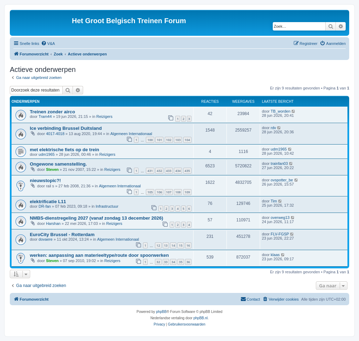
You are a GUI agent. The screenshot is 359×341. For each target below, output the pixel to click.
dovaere (46, 239)
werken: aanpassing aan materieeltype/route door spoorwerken (99, 255)
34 (173, 262)
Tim (274, 201)
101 (159, 140)
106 (159, 192)
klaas (275, 255)
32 (158, 262)
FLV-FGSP (280, 234)
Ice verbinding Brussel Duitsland (66, 128)
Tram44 (45, 116)
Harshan (53, 223)
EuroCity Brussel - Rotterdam (62, 234)
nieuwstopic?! (45, 180)
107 (168, 192)
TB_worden (280, 111)
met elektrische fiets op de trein (64, 149)
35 (180, 262)
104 (187, 140)
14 (173, 245)
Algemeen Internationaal (131, 134)
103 (178, 140)
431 (150, 170)
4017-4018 (55, 134)
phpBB (161, 312)
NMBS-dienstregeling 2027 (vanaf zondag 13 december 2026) (96, 218)
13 (166, 245)
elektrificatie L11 (48, 201)
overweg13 (280, 217)
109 (187, 192)
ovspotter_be (282, 180)
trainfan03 (279, 163)
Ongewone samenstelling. (58, 164)
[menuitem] (48, 43)
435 (187, 170)
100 (150, 140)
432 (159, 170)
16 (188, 245)
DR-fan (45, 206)
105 (150, 192)
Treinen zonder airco (52, 111)
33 (166, 262)
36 (188, 262)
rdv (273, 128)
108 (178, 192)
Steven (52, 169)
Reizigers (104, 116)
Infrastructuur (107, 206)
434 (178, 170)
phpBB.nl (201, 318)
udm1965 (47, 154)
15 (180, 245)
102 (168, 140)
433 (168, 170)
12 (158, 245)
